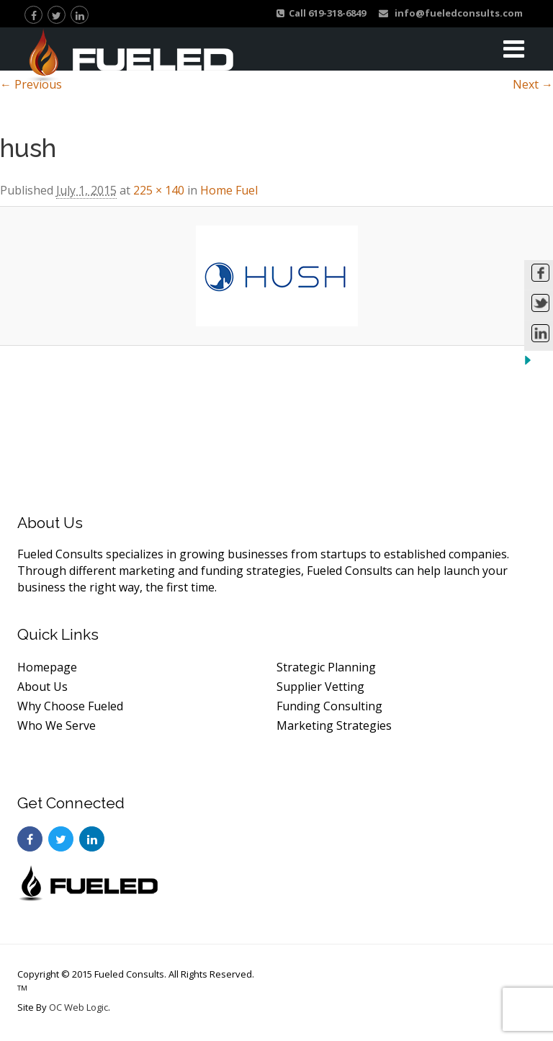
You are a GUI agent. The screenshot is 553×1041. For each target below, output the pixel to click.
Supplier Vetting (320, 686)
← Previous (31, 84)
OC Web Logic (78, 1007)
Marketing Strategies (334, 725)
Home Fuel (229, 190)
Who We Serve (56, 725)
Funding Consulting (329, 706)
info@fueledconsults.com (451, 12)
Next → (533, 84)
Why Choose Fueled (70, 706)
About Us (42, 686)
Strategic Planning (326, 667)
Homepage (47, 667)
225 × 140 (158, 190)
